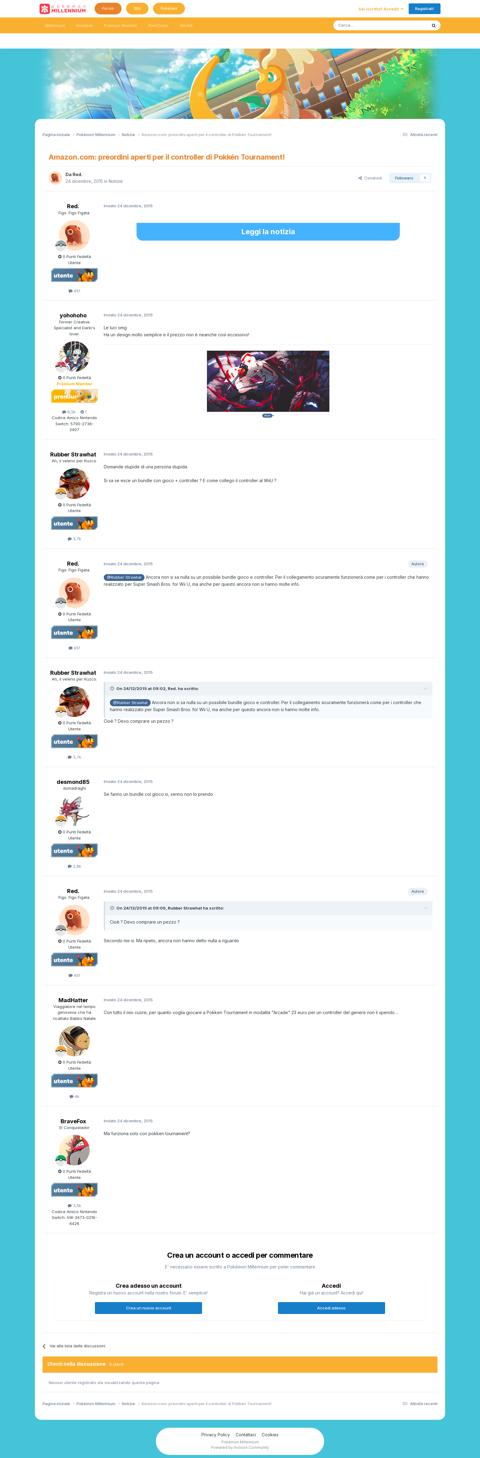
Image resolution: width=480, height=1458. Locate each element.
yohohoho (73, 315)
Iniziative (84, 25)
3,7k (74, 538)
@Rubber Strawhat (124, 577)
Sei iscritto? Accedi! (380, 8)
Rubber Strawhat (73, 454)
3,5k (74, 1205)
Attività (186, 25)
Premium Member (120, 25)
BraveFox (73, 1121)
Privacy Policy (215, 1434)
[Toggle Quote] (112, 688)
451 (74, 290)
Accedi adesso (331, 1307)
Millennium (55, 25)
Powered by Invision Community (240, 1447)
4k (74, 1096)
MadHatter (73, 1000)
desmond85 (73, 782)
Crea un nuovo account (148, 1307)
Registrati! (424, 8)
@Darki (267, 415)
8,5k (69, 411)
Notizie (116, 181)
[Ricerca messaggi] (365, 25)
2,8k (74, 866)
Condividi (370, 177)
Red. (77, 174)
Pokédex (169, 8)
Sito (137, 8)
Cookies (270, 1434)
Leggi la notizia (268, 231)
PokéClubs (158, 25)
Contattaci (246, 1434)
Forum (108, 8)
